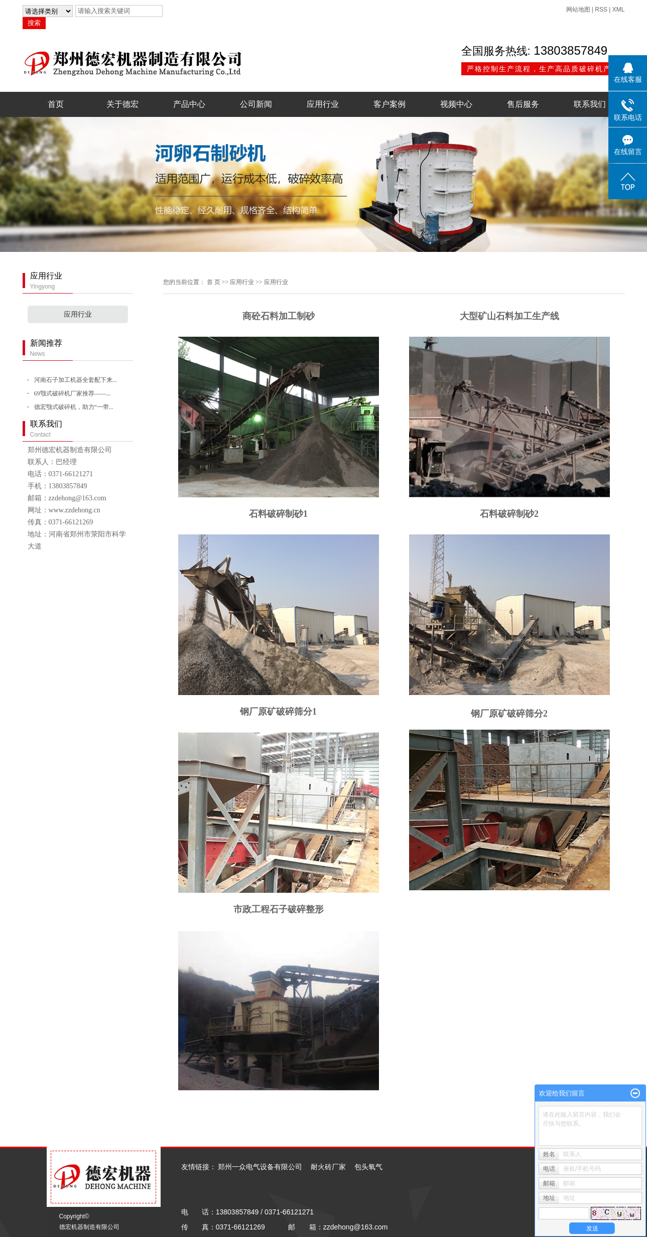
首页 (56, 104)
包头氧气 (368, 1167)
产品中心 (189, 104)
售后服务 (523, 104)
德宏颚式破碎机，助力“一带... (73, 406)
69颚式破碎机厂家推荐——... (72, 393)
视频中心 (456, 104)
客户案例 (389, 104)
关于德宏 (122, 104)
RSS (601, 9)
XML (618, 9)
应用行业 (323, 104)
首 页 (213, 282)
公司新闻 (256, 104)
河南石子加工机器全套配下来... (75, 379)
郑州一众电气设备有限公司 (260, 1167)
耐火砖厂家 (328, 1167)
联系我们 (590, 104)
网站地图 (578, 9)
